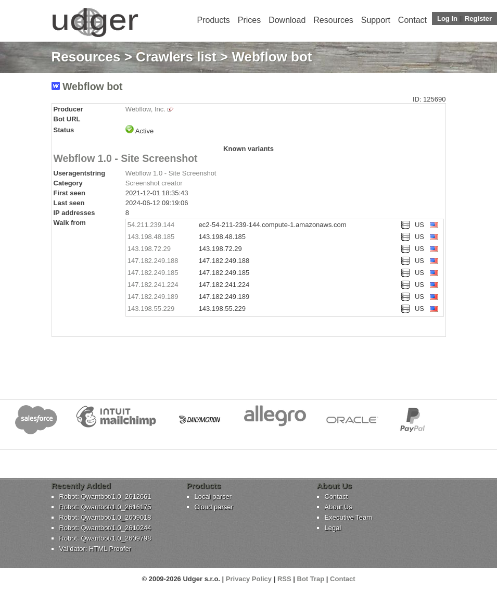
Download (287, 20)
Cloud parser (214, 507)
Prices (249, 20)
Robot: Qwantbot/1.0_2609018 (105, 517)
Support (375, 20)
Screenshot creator (154, 183)
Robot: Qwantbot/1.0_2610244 (105, 528)
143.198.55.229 (151, 308)
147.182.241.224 (153, 284)
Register (478, 18)
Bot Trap (311, 579)
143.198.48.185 (151, 237)
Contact (412, 20)
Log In (447, 18)
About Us (338, 507)
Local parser (213, 496)
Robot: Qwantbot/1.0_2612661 (105, 496)
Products (213, 20)
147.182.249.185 (153, 273)
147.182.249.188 (153, 261)
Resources (333, 20)
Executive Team (349, 517)
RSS (284, 579)
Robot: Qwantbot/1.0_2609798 (105, 538)
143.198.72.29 (149, 249)
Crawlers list (176, 57)
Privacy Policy (249, 579)
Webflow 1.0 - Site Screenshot (126, 158)
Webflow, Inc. (145, 109)
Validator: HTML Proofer (95, 549)
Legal (333, 528)
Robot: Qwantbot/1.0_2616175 (105, 507)
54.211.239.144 (151, 225)
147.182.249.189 (153, 296)
